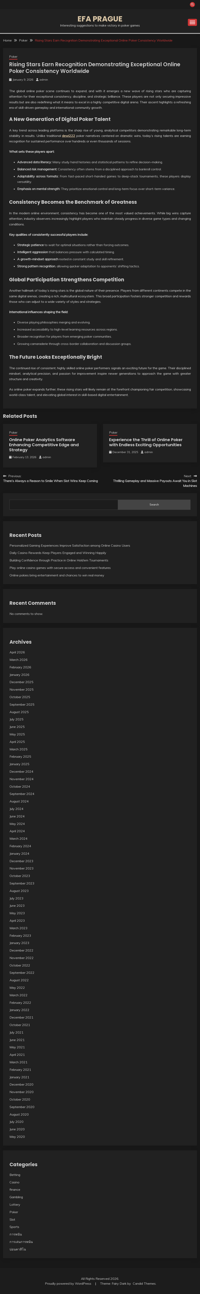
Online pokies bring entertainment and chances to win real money (57, 575)
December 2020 (21, 1084)
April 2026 (17, 652)
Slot (12, 1219)
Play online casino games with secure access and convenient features (60, 568)
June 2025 (17, 727)
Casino (14, 1182)
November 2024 (22, 779)
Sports (14, 1227)
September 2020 (22, 1107)
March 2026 (19, 660)
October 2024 (20, 786)
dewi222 (68, 136)
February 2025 (20, 756)
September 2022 (22, 973)
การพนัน (16, 1234)
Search (154, 504)
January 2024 (19, 853)
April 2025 (17, 742)
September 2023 (22, 883)
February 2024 (20, 846)
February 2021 (20, 1070)
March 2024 (19, 838)
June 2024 (17, 816)
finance (15, 1189)
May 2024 (17, 824)
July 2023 (16, 898)
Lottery (15, 1204)
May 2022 (17, 988)
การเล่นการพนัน (21, 1242)
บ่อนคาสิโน (18, 1249)
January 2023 (19, 943)
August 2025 (19, 712)
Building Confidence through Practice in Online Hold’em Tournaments (59, 560)
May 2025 (17, 734)
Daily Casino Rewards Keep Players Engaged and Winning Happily (58, 553)
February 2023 (20, 935)
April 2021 (17, 1055)
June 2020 (17, 1129)
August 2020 (19, 1114)
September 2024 (22, 794)
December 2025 (21, 682)
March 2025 (19, 749)
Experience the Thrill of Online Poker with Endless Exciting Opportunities (146, 442)
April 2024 (17, 831)
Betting (15, 1175)
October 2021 (20, 1025)
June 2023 (17, 906)
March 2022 (19, 995)
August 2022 (19, 980)
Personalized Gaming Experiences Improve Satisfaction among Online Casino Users (70, 545)
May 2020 (17, 1137)
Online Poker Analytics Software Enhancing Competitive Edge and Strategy (44, 445)
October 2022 (20, 965)
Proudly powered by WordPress (68, 1283)
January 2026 (19, 675)
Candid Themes (144, 1283)
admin (43, 79)
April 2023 (17, 920)
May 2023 (17, 913)
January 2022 (19, 1010)
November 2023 (22, 868)
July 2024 (16, 809)
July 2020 (16, 1122)
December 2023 (21, 861)
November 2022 (22, 958)
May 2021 (17, 1047)
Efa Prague (100, 19)
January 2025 (19, 764)
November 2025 (22, 689)
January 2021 (19, 1077)
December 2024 (21, 771)
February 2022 (20, 1003)
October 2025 (20, 697)
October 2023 (20, 876)
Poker (13, 57)
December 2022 (21, 950)
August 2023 (19, 891)
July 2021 (16, 1032)
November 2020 (22, 1092)
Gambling (16, 1197)
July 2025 (16, 719)
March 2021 (19, 1062)
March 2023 (19, 928)
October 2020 (20, 1099)
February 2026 (20, 667)
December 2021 (21, 1017)
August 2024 (19, 801)
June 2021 (17, 1040)
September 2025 (22, 704)
